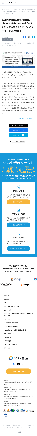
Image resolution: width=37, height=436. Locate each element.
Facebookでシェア (18, 130)
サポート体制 (7, 310)
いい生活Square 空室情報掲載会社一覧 (15, 330)
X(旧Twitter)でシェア (18, 125)
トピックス (7, 319)
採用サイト (7, 348)
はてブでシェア (18, 135)
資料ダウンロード (9, 333)
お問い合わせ (7, 337)
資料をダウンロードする (17, 248)
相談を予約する (17, 225)
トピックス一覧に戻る (18, 142)
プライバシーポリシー (23, 428)
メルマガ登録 (7, 341)
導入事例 (6, 299)
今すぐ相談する (17, 202)
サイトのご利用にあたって (13, 425)
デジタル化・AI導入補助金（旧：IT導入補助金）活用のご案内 (18, 314)
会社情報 (10, 428)
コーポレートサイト (9, 344)
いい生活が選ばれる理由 (11, 323)
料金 (5, 303)
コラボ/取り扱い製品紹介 (11, 326)
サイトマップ (27, 425)
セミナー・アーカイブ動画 (11, 306)
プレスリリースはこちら (26, 119)
